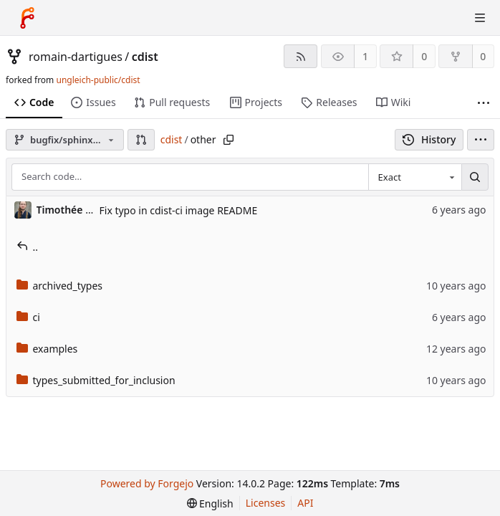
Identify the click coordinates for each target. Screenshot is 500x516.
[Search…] (475, 177)
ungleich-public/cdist (98, 80)
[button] (141, 139)
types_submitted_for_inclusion (96, 380)
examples (47, 348)
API (305, 503)
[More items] (483, 102)
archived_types (59, 285)
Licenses (266, 503)
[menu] (480, 139)
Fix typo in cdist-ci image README (179, 210)
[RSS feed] (300, 56)
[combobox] (414, 177)
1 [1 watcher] (365, 56)
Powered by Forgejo (146, 483)
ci (28, 317)
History (429, 139)
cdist (145, 56)
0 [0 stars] (424, 56)
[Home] (27, 18)
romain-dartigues (75, 56)
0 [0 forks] (483, 56)
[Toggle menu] (480, 18)
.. (27, 247)
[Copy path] (228, 140)
